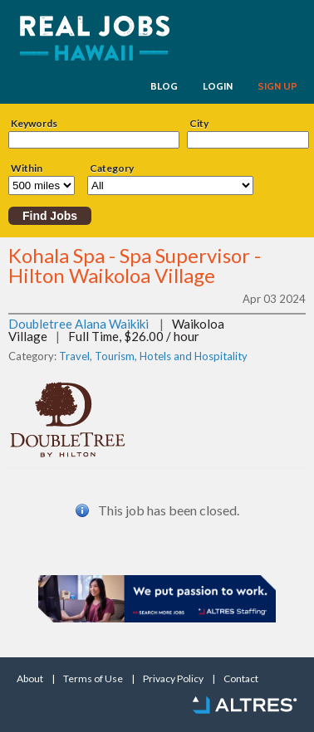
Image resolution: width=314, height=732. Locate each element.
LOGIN (218, 86)
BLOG (164, 86)
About (30, 679)
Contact (240, 679)
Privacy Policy (173, 679)
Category (112, 168)
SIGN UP (277, 86)
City (199, 124)
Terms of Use (93, 679)
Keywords (34, 124)
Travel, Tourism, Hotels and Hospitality (153, 356)
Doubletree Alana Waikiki (78, 323)
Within (26, 168)
